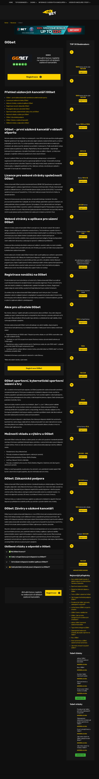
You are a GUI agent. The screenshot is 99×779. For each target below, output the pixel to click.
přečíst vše (80, 698)
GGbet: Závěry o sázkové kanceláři (17, 120)
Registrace (34, 77)
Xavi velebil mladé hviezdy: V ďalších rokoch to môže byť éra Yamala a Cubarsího (80, 581)
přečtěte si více (82, 664)
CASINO (32, 2)
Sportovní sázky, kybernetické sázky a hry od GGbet (22, 112)
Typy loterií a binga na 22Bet (80, 627)
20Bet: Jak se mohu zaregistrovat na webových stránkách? (80, 617)
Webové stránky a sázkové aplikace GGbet (19, 103)
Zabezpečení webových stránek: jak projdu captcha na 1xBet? (80, 633)
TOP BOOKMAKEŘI (21, 2)
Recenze (13, 23)
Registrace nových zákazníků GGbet (17, 106)
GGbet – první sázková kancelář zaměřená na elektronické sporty (26, 98)
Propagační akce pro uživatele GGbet (18, 109)
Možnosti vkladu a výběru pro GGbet (17, 114)
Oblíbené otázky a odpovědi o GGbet (17, 123)
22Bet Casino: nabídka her (79, 612)
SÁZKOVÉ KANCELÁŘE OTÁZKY (79, 2)
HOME (11, 2)
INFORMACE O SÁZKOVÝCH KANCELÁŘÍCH (52, 2)
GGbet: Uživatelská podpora (15, 117)
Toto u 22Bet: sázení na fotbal (80, 594)
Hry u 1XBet (75, 638)
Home (6, 23)
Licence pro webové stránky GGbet (17, 100)
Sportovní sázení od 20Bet (79, 586)
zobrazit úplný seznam (80, 570)
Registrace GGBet (34, 368)
